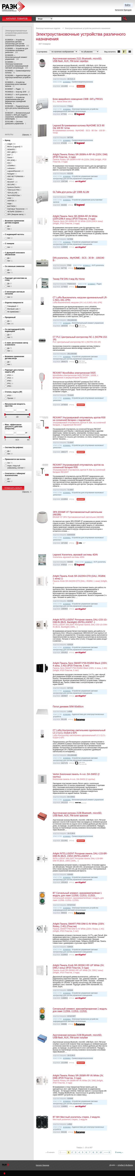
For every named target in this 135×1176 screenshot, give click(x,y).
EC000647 (92, 284)
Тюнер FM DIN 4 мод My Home (69, 279)
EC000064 (67, 109)
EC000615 (67, 200)
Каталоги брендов (123, 10)
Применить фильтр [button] (13, 488)
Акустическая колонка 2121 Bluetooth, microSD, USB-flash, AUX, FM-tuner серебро (77, 59)
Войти (127, 5)
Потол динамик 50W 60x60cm (68, 706)
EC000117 (87, 265)
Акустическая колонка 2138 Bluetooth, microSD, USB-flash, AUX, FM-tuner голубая (77, 1036)
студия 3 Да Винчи (125, 1165)
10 (101, 1152)
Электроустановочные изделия (48, 28)
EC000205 (67, 323)
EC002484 (67, 714)
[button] (125, 18)
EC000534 (67, 176)
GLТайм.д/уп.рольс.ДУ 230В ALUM (71, 192)
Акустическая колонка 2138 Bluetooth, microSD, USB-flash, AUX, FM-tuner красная (77, 814)
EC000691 (67, 398)
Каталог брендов (42, 1165)
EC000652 (67, 82)
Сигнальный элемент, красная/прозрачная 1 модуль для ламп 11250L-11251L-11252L (80, 1010)
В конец (118, 1152)
